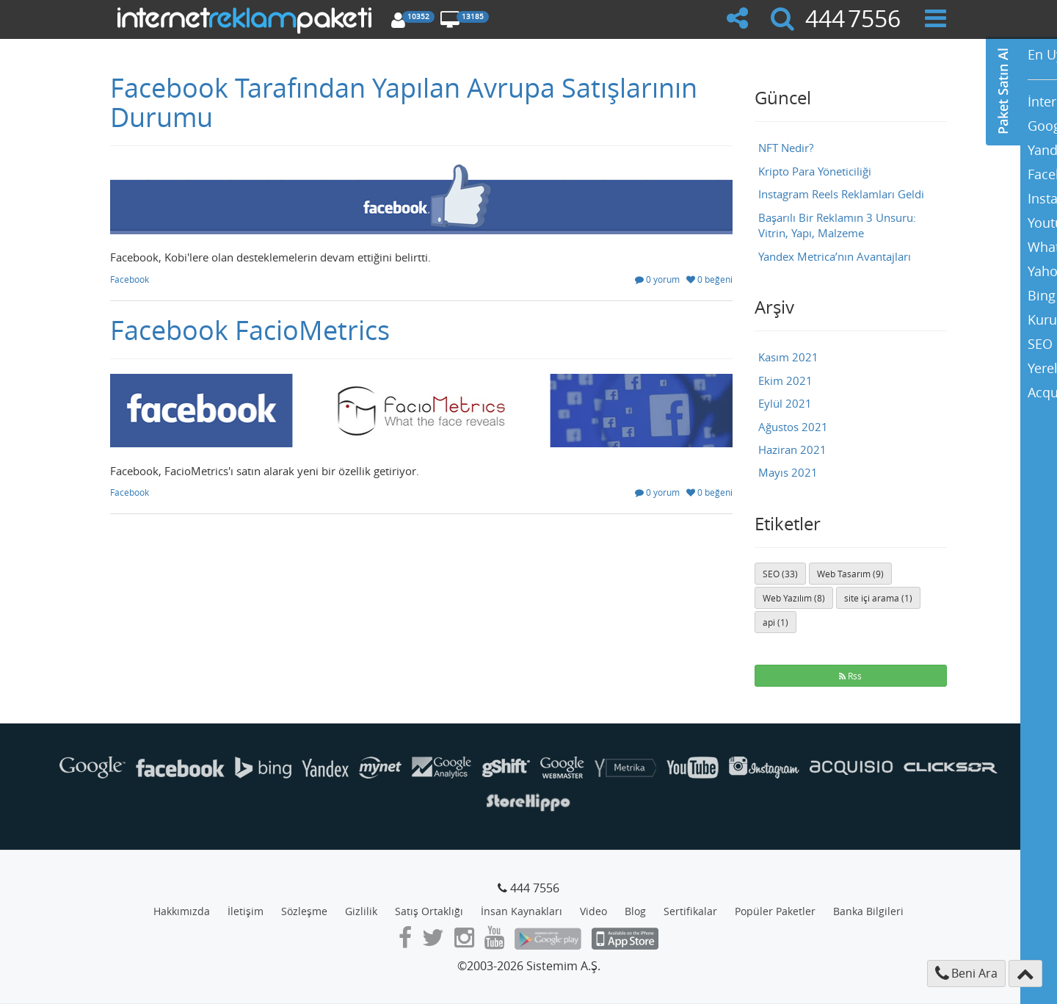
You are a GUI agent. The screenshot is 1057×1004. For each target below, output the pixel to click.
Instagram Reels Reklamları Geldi (841, 194)
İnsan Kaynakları (521, 911)
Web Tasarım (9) (850, 573)
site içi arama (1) (878, 598)
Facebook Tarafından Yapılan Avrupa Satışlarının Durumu (403, 102)
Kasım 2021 (788, 357)
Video (593, 911)
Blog (635, 911)
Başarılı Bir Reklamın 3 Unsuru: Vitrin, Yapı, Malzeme (837, 225)
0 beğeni (709, 279)
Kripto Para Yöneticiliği (814, 171)
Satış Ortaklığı (429, 911)
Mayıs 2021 (788, 472)
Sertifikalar (690, 911)
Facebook (129, 279)
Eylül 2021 (785, 403)
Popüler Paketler (775, 911)
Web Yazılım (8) (794, 598)
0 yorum (657, 279)
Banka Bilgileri (868, 911)
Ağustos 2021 (793, 426)
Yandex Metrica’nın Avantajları (834, 256)
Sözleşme (304, 911)
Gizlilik (361, 911)
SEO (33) (780, 573)
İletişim (246, 911)
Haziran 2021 (792, 449)
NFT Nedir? (785, 147)
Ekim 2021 (785, 380)
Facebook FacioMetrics (250, 329)
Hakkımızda (181, 911)
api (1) (775, 622)
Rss (850, 676)
